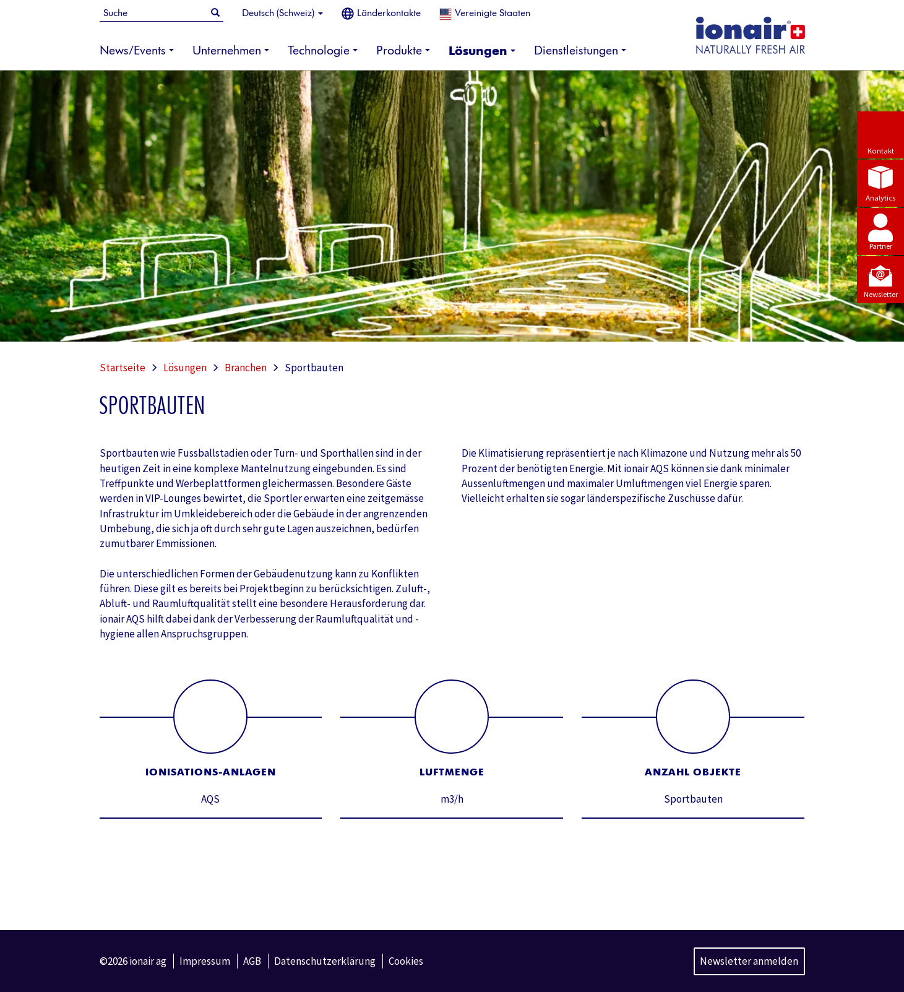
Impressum (204, 961)
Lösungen (185, 367)
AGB (252, 961)
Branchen (246, 367)
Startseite (122, 367)
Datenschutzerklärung (325, 961)
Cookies (406, 961)
